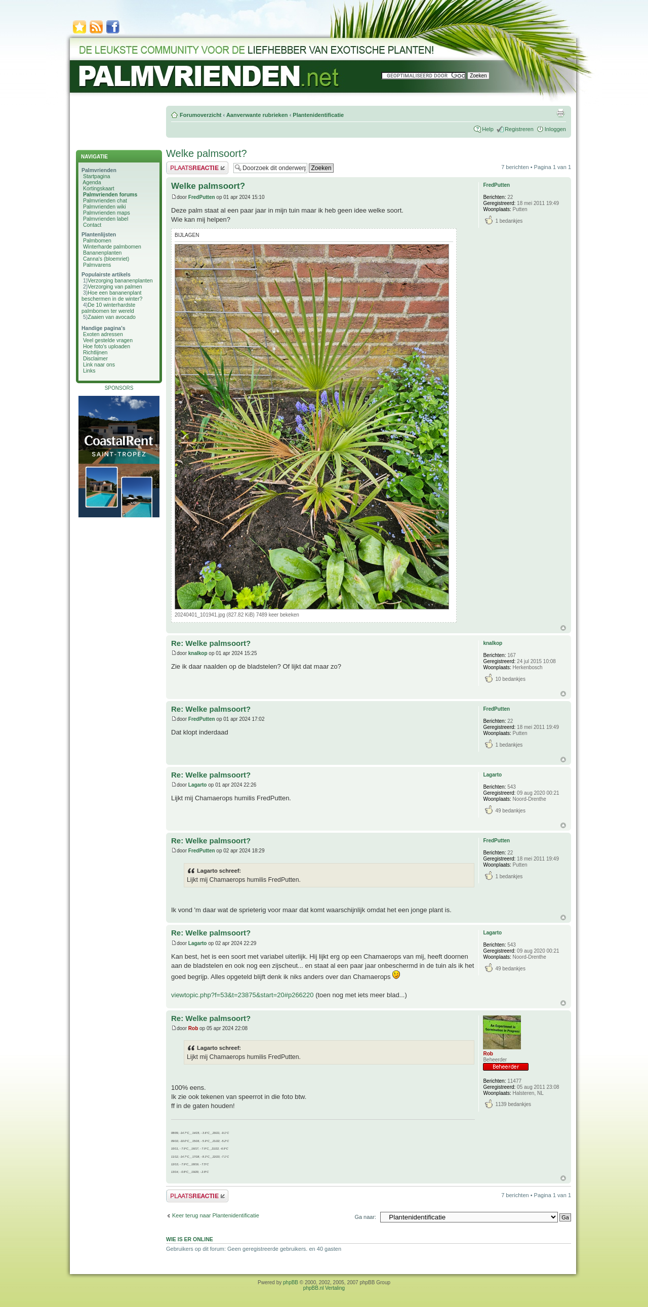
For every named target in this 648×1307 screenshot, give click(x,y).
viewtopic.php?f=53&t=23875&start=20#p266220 (242, 995)
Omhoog (563, 628)
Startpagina (96, 176)
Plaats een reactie (197, 167)
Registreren (519, 129)
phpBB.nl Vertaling (324, 1288)
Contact (92, 225)
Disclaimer (95, 358)
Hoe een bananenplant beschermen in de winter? (112, 296)
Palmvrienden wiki (104, 206)
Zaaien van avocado (112, 317)
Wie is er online (189, 1239)
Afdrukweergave (560, 112)
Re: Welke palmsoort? (211, 643)
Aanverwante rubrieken (257, 115)
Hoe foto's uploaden (106, 346)
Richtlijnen (95, 352)
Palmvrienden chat (105, 200)
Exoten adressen (103, 334)
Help (488, 129)
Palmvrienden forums (110, 194)
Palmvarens (97, 265)
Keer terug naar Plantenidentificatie (215, 1215)
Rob (193, 1028)
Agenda (92, 182)
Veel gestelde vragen (108, 340)
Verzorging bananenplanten (120, 280)
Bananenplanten (102, 253)
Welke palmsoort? (206, 153)
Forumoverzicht (201, 115)
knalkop (198, 653)
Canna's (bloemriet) (106, 259)
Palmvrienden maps (106, 213)
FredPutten (201, 197)
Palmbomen (97, 240)
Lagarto (197, 785)
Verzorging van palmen (115, 286)
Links (89, 370)
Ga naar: (365, 1217)
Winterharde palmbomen (112, 246)
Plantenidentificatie (318, 115)
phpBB (290, 1282)
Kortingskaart (98, 188)
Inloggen (555, 129)
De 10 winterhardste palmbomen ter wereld (108, 308)
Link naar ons (99, 364)
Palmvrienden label (105, 219)
